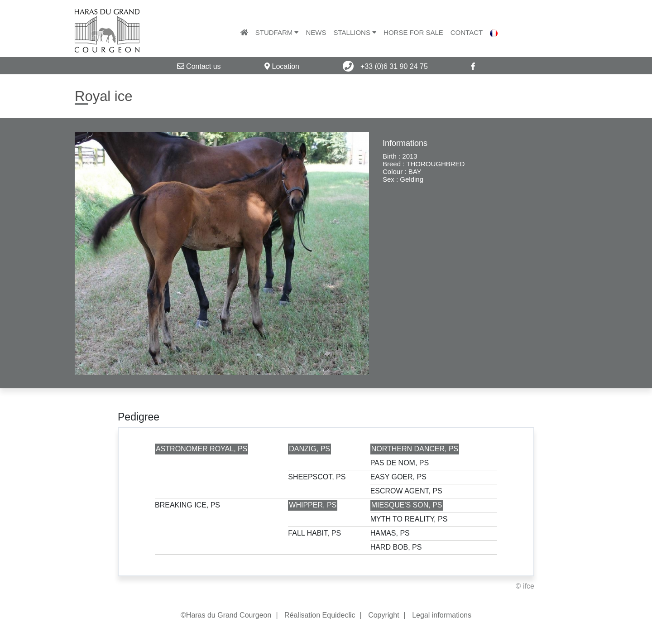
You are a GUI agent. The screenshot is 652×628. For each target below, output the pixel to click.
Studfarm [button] (277, 32)
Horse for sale (413, 32)
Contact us (199, 66)
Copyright (383, 615)
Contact (467, 32)
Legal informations (441, 615)
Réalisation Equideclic (319, 615)
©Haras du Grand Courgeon (226, 615)
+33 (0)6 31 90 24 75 (385, 66)
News (316, 32)
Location (281, 66)
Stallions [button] (354, 32)
